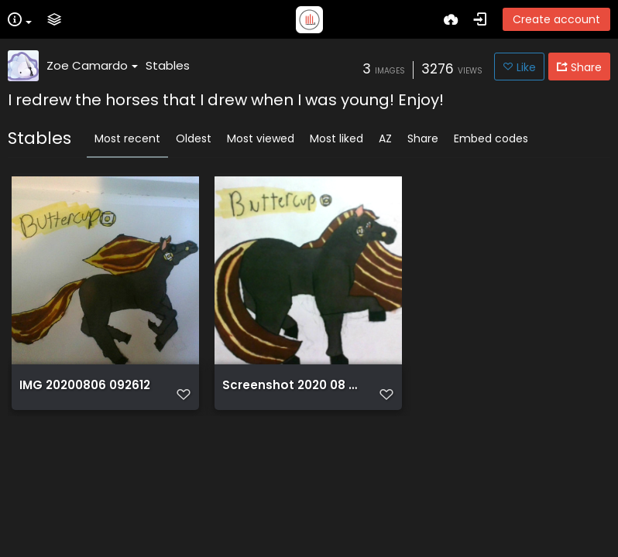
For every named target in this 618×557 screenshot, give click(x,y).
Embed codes (491, 138)
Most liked (336, 138)
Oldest (193, 138)
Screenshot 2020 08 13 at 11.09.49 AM (291, 385)
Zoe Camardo (92, 65)
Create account (556, 19)
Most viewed (260, 138)
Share (422, 138)
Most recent (127, 138)
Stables (168, 65)
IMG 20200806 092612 (84, 385)
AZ (385, 138)
